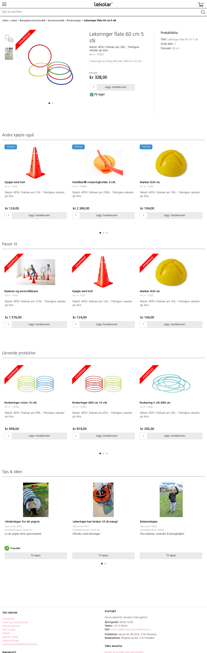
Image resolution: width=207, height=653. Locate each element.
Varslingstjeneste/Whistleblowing (19, 644)
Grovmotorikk (56, 20)
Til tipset (35, 555)
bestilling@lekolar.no (122, 629)
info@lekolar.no (142, 629)
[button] (49, 103)
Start (5, 20)
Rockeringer (74, 20)
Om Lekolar (8, 619)
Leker (14, 20)
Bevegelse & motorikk (32, 20)
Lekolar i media (10, 637)
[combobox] (103, 12)
